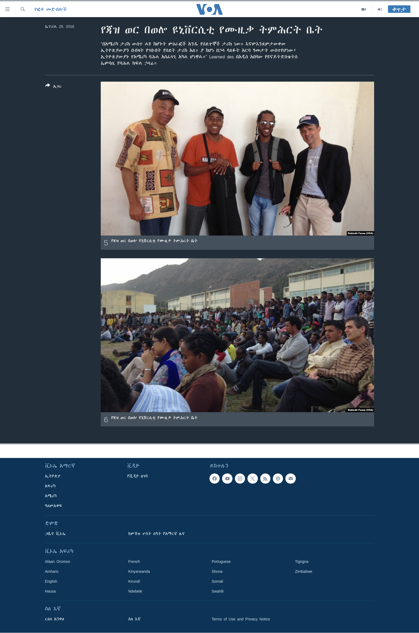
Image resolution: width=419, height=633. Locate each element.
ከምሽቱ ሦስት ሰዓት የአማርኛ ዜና (156, 533)
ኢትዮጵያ (52, 476)
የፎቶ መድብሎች (50, 9)
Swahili (217, 591)
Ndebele (135, 591)
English (51, 581)
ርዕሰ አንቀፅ (54, 619)
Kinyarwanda (139, 571)
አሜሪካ (51, 496)
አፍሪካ (50, 486)
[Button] (53, 87)
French (134, 561)
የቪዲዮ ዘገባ (137, 476)
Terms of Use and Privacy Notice (241, 619)
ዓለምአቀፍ (53, 505)
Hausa (50, 591)
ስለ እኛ (134, 619)
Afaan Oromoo (57, 561)
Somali (217, 581)
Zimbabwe (303, 571)
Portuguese (221, 561)
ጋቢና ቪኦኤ (55, 533)
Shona (217, 571)
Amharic (52, 571)
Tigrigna (301, 561)
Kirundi (134, 581)
